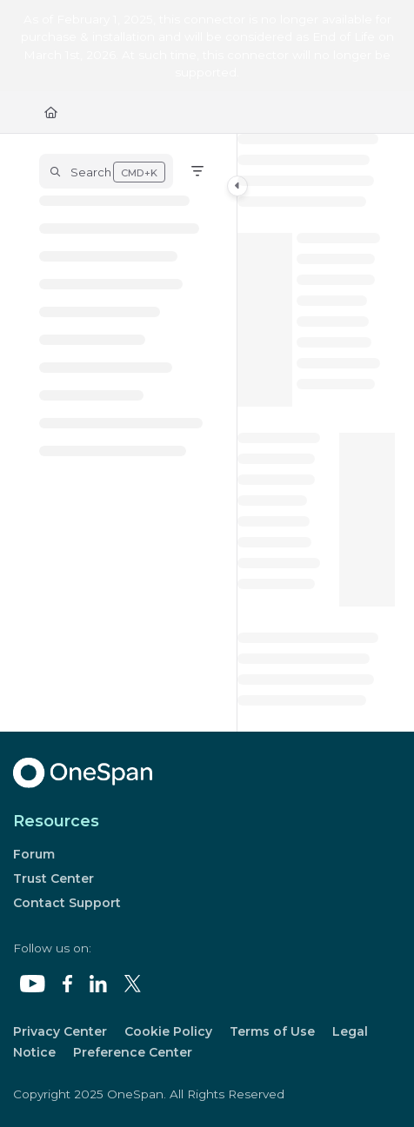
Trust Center (53, 878)
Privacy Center (60, 1031)
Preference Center (132, 1052)
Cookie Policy (168, 1031)
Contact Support (67, 903)
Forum (34, 854)
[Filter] (197, 171)
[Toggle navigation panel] (237, 186)
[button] (106, 171)
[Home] (50, 112)
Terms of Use (272, 1031)
